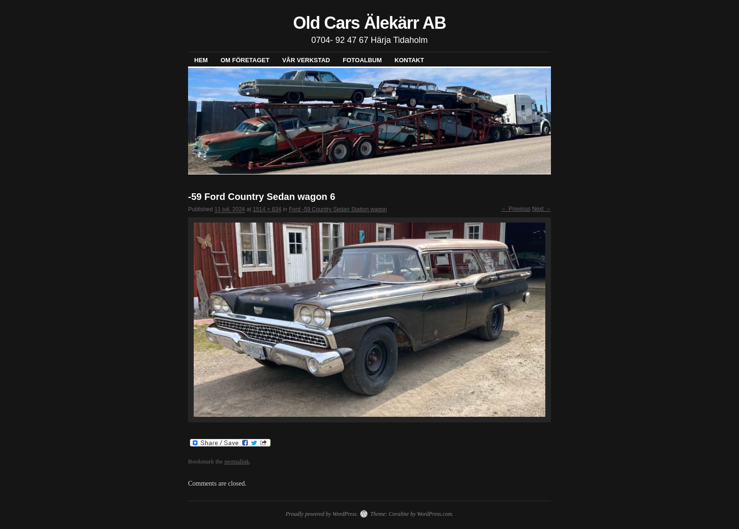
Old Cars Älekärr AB (369, 23)
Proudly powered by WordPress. (322, 514)
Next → (541, 209)
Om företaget (245, 60)
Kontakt (409, 60)
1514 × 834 (267, 209)
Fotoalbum (362, 60)
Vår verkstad (306, 60)
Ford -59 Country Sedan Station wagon (338, 209)
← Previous (516, 209)
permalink (236, 461)
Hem (201, 60)
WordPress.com (434, 514)
